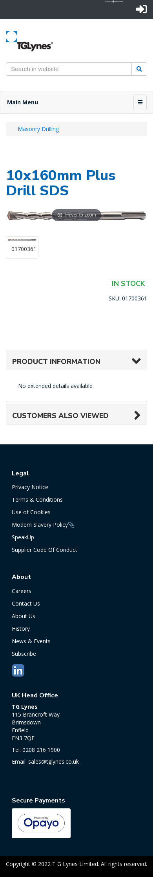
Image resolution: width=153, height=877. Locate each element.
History (21, 628)
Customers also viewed (60, 415)
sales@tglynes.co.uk (53, 761)
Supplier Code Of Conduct (44, 549)
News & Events (31, 641)
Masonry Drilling (38, 129)
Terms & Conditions (37, 499)
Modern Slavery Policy (40, 524)
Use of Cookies (31, 512)
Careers (21, 591)
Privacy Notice (30, 487)
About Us (23, 616)
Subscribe (24, 653)
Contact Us (26, 603)
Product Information (56, 361)
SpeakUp (23, 537)
